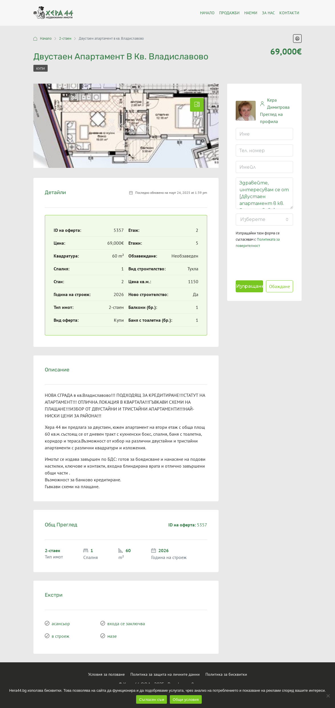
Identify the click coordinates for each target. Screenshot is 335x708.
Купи (40, 68)
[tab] (197, 105)
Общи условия (186, 699)
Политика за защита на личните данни (165, 674)
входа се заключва (126, 623)
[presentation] (272, 263)
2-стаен (65, 38)
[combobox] (264, 220)
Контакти (289, 12)
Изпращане (249, 286)
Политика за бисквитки (226, 674)
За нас (268, 12)
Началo (207, 12)
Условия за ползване (106, 674)
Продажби (229, 12)
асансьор (61, 623)
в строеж (60, 636)
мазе (112, 636)
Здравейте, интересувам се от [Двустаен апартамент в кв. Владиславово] (264, 193)
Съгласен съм (151, 699)
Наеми (250, 12)
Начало (46, 38)
